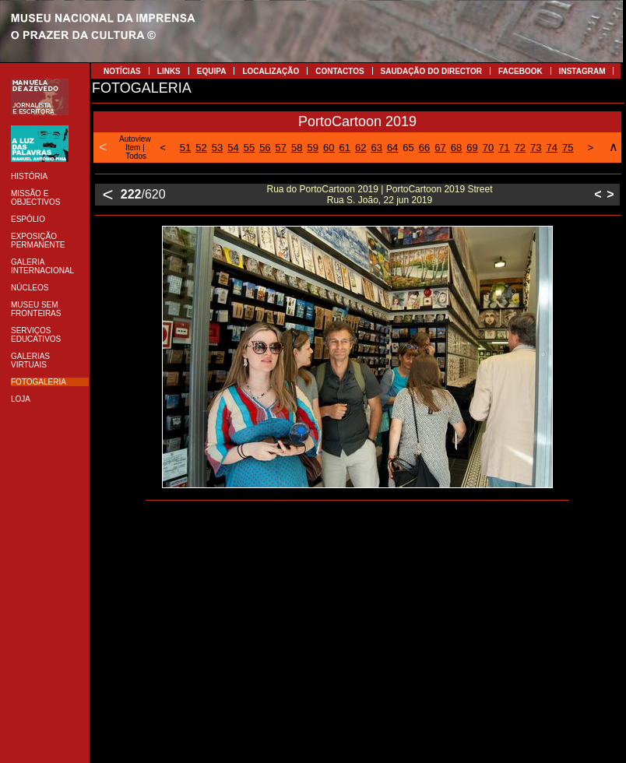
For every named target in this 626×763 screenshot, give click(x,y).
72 (520, 147)
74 (552, 147)
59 (313, 147)
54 (232, 147)
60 (328, 147)
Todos (135, 156)
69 (471, 147)
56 (264, 147)
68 (456, 147)
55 (249, 147)
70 (488, 147)
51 (185, 147)
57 (281, 147)
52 (200, 147)
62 (360, 147)
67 (439, 147)
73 (535, 147)
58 (296, 147)
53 (217, 147)
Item (132, 147)
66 (424, 147)
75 (567, 147)
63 (376, 147)
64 (392, 147)
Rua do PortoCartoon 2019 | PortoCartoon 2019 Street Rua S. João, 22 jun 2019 (380, 195)
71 (503, 147)
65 (408, 147)
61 (344, 147)
